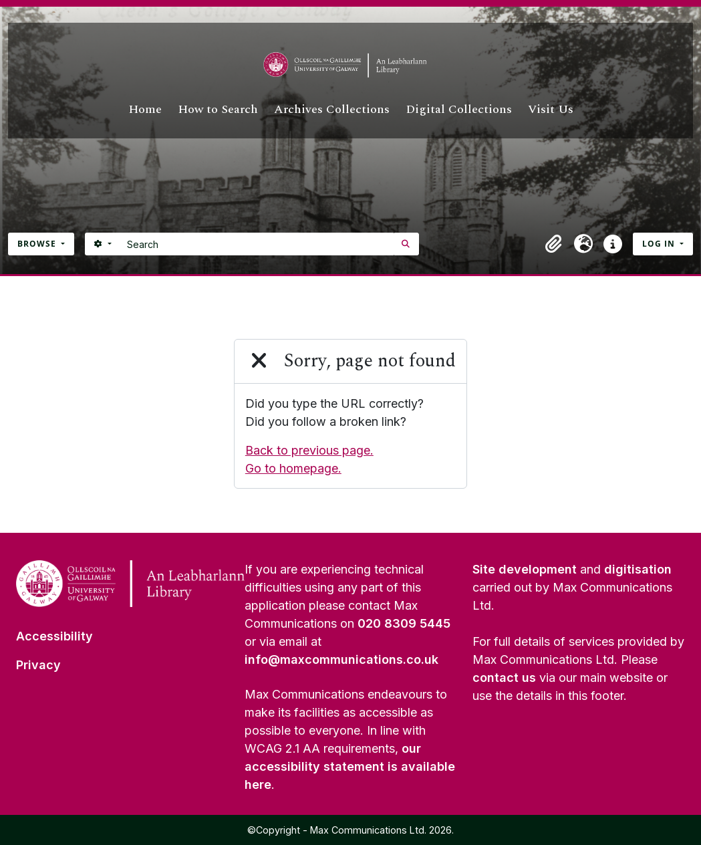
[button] (554, 244)
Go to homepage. (293, 468)
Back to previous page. (309, 450)
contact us (504, 678)
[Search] (257, 244)
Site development (524, 569)
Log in (660, 243)
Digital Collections (459, 109)
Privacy (38, 665)
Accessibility (54, 636)
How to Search (218, 109)
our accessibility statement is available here (350, 766)
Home (145, 109)
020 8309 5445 (404, 623)
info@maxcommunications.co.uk (341, 659)
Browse (38, 243)
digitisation (638, 569)
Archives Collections (332, 109)
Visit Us (550, 109)
